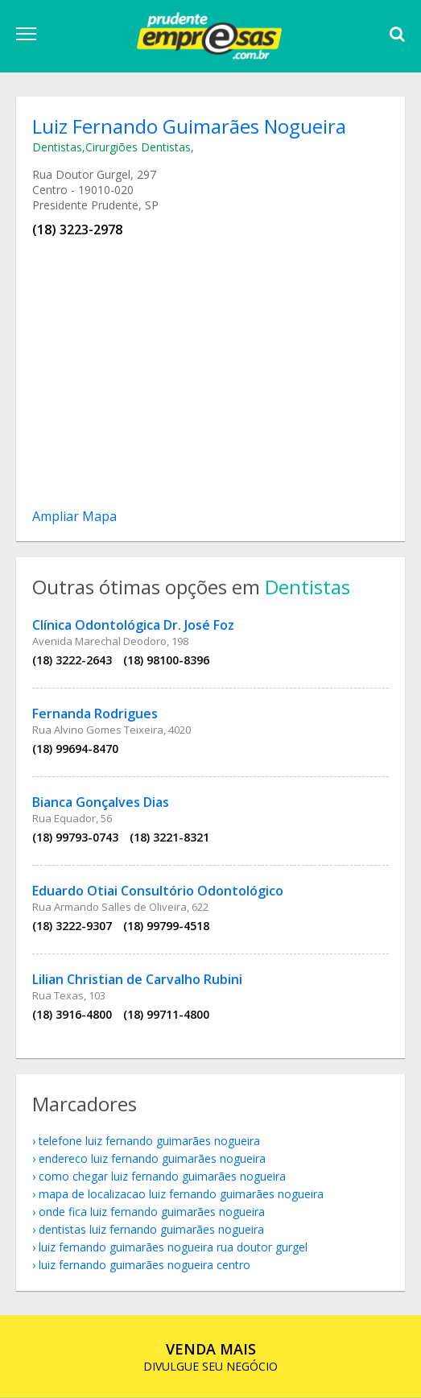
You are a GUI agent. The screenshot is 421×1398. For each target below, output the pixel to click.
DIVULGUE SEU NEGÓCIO (210, 1356)
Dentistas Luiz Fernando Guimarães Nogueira (151, 1229)
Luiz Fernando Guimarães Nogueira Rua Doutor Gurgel (173, 1247)
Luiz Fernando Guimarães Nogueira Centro (144, 1264)
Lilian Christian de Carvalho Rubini (137, 979)
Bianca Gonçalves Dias (100, 802)
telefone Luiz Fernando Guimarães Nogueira (149, 1140)
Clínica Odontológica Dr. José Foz (133, 625)
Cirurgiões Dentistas (138, 147)
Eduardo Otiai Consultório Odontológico (157, 891)
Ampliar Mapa (74, 516)
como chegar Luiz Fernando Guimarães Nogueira (162, 1176)
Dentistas (57, 147)
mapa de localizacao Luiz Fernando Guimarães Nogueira (181, 1194)
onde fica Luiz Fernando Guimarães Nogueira (152, 1211)
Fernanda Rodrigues (95, 713)
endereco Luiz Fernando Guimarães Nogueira (152, 1158)
